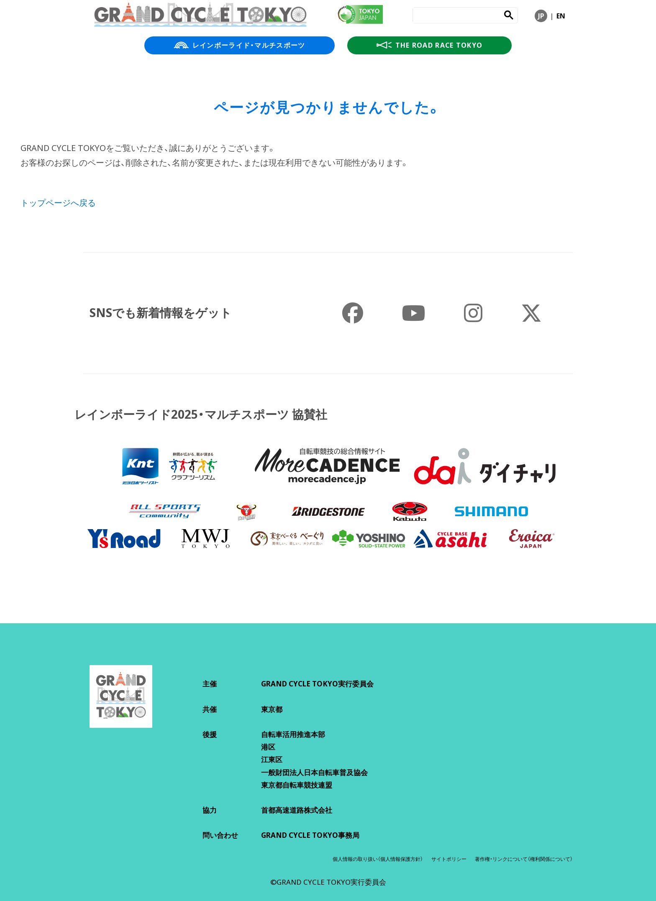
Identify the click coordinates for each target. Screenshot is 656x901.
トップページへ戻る (58, 202)
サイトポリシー (448, 859)
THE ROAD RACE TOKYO (430, 45)
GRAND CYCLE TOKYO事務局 (310, 835)
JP (541, 15)
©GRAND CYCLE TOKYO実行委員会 (328, 882)
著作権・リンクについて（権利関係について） (524, 859)
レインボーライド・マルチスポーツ (239, 45)
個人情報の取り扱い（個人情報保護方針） (378, 859)
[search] (456, 15)
